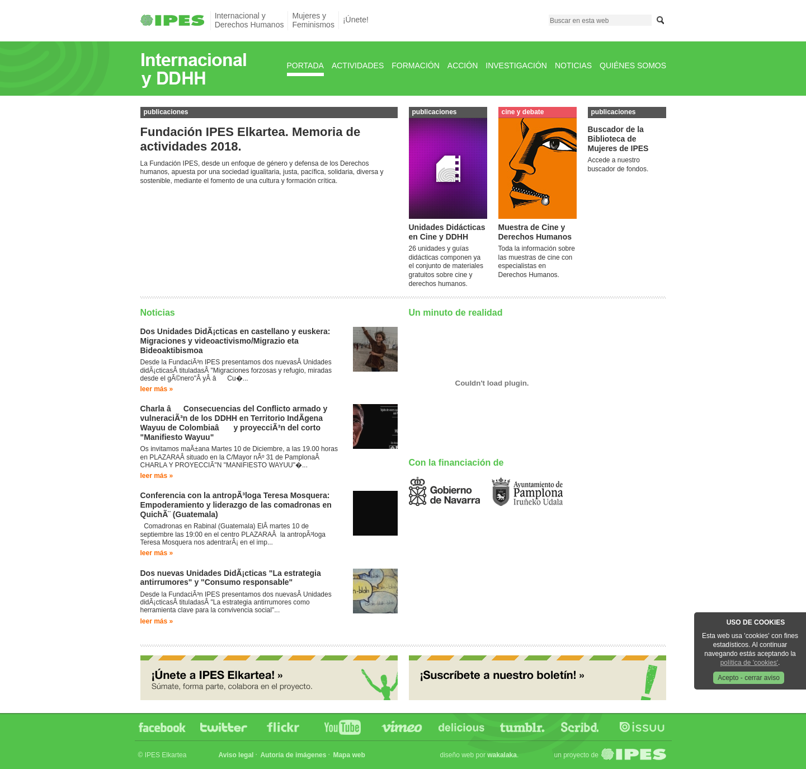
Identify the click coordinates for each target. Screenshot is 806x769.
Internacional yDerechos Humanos (249, 20)
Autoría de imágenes (293, 755)
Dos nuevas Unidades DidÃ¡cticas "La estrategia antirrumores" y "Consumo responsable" (230, 578)
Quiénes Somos (633, 65)
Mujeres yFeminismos (313, 20)
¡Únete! (356, 19)
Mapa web (349, 755)
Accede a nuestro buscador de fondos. (618, 164)
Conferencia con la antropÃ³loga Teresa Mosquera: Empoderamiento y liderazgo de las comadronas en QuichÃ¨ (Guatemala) (236, 505)
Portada (305, 65)
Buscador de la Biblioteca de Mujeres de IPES (618, 139)
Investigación (516, 65)
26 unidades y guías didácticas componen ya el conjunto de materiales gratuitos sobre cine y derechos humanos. (446, 266)
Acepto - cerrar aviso (749, 678)
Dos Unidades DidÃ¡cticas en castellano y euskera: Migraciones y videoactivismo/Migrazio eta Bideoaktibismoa (235, 341)
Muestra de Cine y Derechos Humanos (535, 232)
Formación (416, 65)
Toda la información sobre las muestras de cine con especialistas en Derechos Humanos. (536, 262)
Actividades (358, 65)
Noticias (573, 65)
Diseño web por (478, 755)
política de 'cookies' (749, 663)
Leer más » (156, 389)
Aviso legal (236, 755)
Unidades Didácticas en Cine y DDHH (447, 232)
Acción (462, 65)
